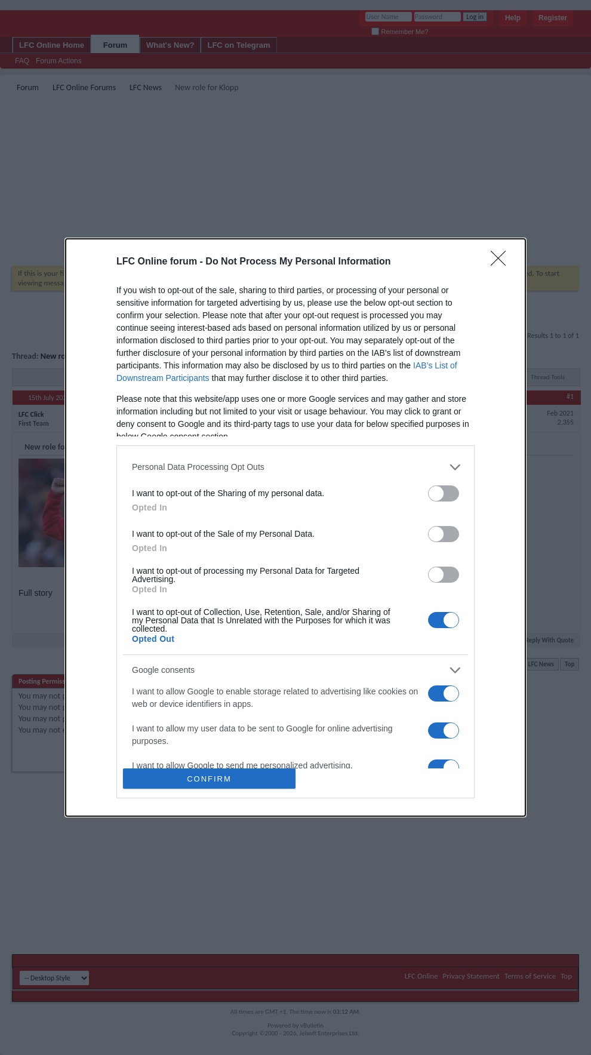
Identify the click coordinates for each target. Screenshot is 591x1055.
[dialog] (295, 527)
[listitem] (295, 467)
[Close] (502, 262)
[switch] (443, 493)
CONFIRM (209, 778)
